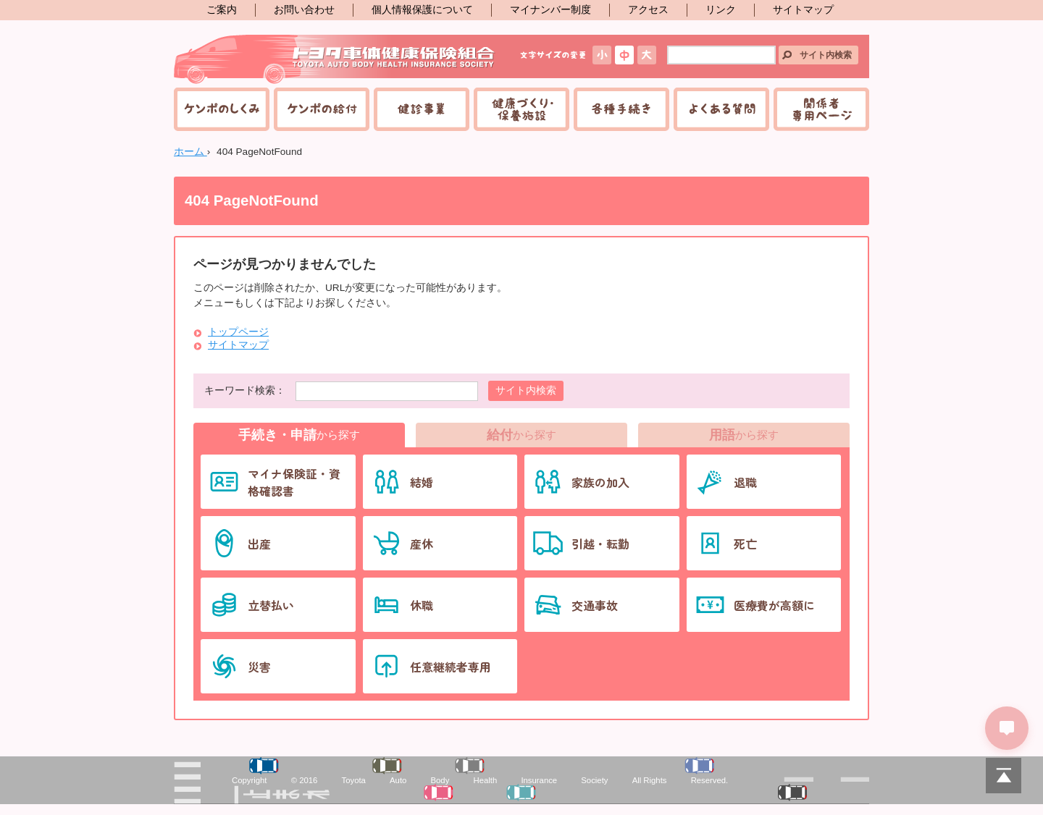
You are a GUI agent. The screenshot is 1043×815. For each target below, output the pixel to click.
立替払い (271, 605)
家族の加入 (600, 482)
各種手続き (621, 109)
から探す (299, 435)
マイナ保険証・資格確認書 (294, 482)
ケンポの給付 (321, 109)
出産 (259, 543)
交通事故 (594, 605)
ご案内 (221, 9)
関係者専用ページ (821, 109)
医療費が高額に (774, 605)
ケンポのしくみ (221, 109)
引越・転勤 (600, 543)
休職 (421, 605)
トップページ (238, 331)
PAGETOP (1003, 775)
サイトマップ (803, 9)
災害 (259, 666)
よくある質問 (721, 109)
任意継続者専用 (450, 666)
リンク (720, 9)
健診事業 (421, 109)
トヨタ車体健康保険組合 (335, 59)
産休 (421, 543)
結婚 (421, 482)
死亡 (745, 543)
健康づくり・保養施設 (521, 109)
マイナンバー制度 (550, 9)
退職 (745, 482)
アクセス (648, 9)
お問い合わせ (304, 9)
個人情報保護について (422, 9)
